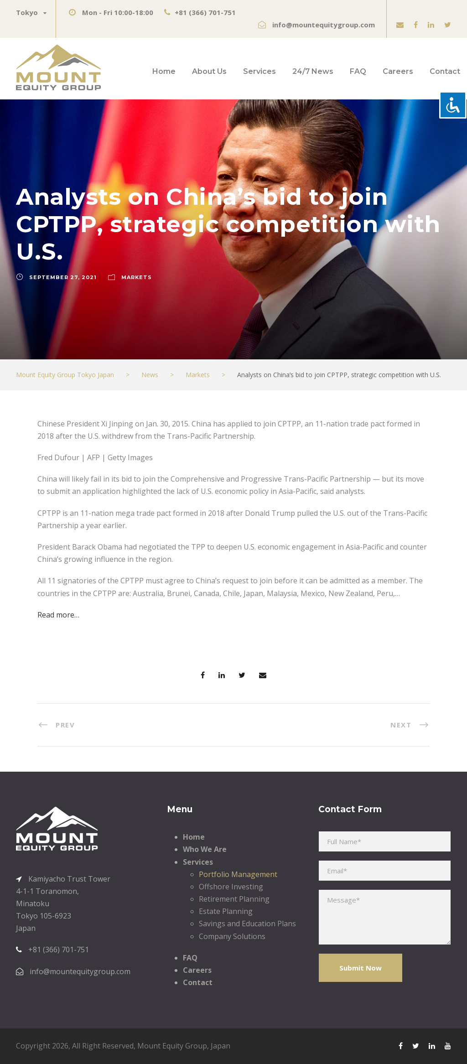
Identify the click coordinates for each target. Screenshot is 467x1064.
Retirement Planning (234, 899)
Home (164, 71)
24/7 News (312, 71)
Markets (136, 277)
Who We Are (205, 849)
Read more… (58, 615)
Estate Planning (226, 911)
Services (259, 71)
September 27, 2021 (63, 277)
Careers (398, 71)
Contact (445, 71)
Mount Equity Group (172, 1046)
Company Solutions (232, 936)
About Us (209, 71)
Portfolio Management (238, 874)
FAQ (358, 71)
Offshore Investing (231, 887)
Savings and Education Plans (247, 924)
